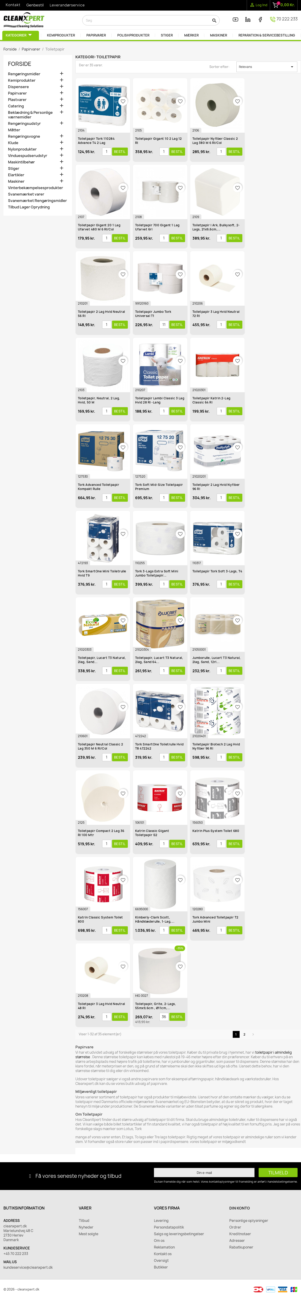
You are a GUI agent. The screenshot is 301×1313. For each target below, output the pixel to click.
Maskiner (16, 181)
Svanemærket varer (26, 194)
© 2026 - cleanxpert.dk (21, 1289)
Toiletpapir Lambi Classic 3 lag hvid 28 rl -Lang (159, 400)
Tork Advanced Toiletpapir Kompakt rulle (98, 487)
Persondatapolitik (169, 1227)
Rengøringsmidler (24, 74)
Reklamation (164, 1247)
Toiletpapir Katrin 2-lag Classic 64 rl (211, 400)
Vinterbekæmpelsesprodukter (35, 187)
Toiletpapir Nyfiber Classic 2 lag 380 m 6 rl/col (215, 141)
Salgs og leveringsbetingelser (179, 1234)
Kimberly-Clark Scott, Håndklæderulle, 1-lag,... (155, 919)
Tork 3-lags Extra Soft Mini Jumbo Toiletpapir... (156, 573)
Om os (159, 1240)
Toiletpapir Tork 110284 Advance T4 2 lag (96, 141)
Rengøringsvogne (24, 136)
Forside (19, 64)
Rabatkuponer (241, 1247)
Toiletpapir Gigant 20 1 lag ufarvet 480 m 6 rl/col (99, 227)
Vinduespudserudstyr (27, 155)
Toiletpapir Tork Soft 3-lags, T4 (217, 571)
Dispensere (18, 86)
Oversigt (161, 1260)
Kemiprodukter (22, 80)
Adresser (237, 1240)
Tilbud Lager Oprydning (29, 207)
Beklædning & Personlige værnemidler (30, 115)
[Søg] (151, 20)
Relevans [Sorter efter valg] (267, 67)
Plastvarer (17, 99)
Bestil (120, 151)
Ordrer (235, 1227)
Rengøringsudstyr (24, 123)
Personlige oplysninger (248, 1220)
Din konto (239, 1208)
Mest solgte (88, 1234)
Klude (13, 142)
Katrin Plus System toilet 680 (215, 831)
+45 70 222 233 (15, 1253)
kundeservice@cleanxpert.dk (28, 1267)
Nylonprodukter (22, 149)
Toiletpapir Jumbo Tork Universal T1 (153, 314)
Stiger (13, 168)
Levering (161, 1220)
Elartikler (16, 175)
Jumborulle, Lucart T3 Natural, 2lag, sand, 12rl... (216, 660)
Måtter (14, 130)
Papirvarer (17, 93)
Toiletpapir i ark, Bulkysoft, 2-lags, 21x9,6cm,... (216, 227)
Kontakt (13, 5)
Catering (16, 106)
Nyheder (86, 1227)
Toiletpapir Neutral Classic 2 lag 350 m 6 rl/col (100, 746)
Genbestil (35, 5)
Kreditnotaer (240, 1234)
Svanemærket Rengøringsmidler (37, 200)
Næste (253, 1034)
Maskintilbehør (21, 162)
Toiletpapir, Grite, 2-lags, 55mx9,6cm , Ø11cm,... (155, 1006)
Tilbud (84, 1220)
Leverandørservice (67, 5)
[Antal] (106, 152)
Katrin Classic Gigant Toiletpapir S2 (152, 833)
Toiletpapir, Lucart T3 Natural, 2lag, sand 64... (159, 660)
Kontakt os (163, 1254)
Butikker (161, 1267)
